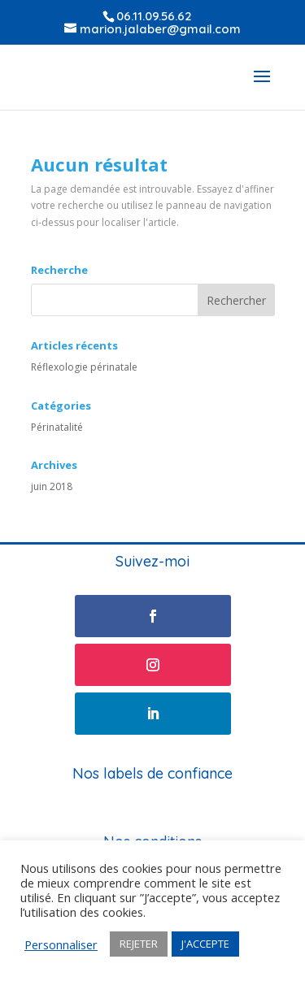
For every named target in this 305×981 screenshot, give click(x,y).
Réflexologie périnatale (84, 367)
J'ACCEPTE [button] (205, 943)
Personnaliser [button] (61, 944)
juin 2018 (51, 486)
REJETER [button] (139, 943)
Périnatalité (57, 427)
